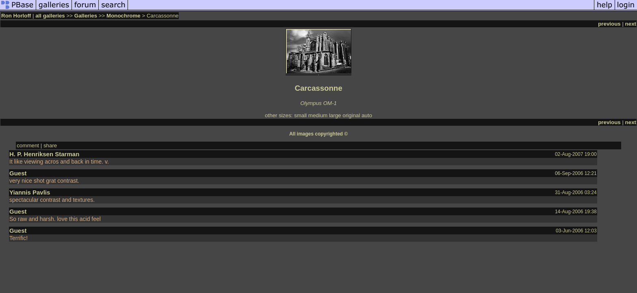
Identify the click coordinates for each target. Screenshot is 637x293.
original (351, 115)
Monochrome (123, 16)
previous (609, 24)
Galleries (85, 16)
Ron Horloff (16, 16)
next (630, 24)
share (50, 145)
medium (317, 115)
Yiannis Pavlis (29, 192)
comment (28, 145)
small (300, 115)
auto (367, 115)
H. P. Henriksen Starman (44, 154)
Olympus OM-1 (318, 103)
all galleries (50, 16)
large (335, 115)
